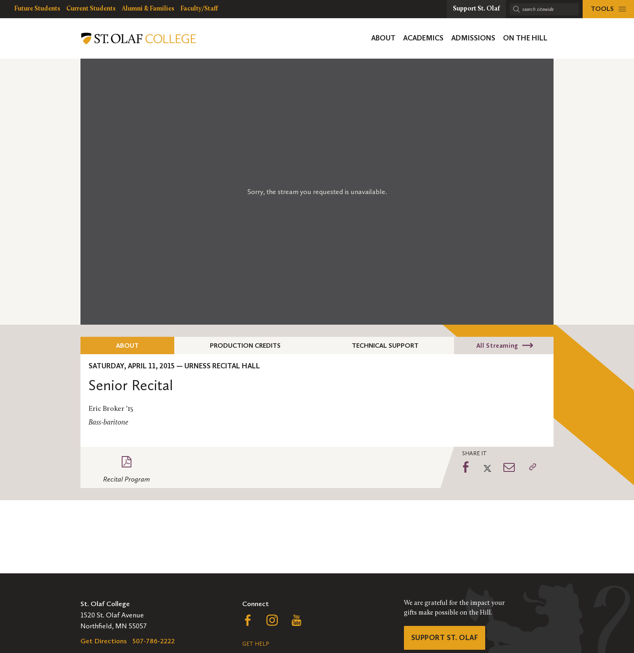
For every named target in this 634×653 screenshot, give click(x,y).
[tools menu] (608, 9)
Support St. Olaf (444, 637)
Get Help (255, 643)
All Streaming (497, 345)
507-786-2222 (154, 640)
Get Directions (103, 640)
